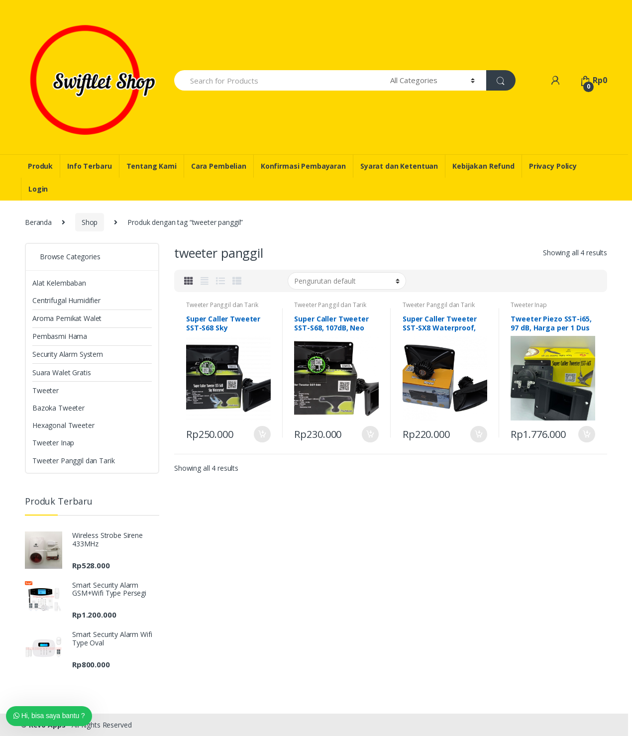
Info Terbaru (89, 166)
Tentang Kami (151, 166)
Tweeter (45, 390)
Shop (90, 222)
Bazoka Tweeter (58, 408)
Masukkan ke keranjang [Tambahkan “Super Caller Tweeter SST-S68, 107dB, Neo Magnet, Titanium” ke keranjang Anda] (370, 434)
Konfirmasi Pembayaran (303, 166)
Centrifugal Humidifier (66, 300)
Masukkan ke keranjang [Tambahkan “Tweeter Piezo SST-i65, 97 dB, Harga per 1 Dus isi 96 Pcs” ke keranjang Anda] (586, 434)
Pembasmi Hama (59, 336)
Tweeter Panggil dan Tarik (222, 305)
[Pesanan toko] (347, 280)
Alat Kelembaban (59, 283)
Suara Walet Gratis (61, 372)
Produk (40, 166)
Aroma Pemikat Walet (67, 318)
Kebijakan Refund (483, 166)
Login (38, 189)
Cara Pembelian (218, 166)
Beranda (38, 222)
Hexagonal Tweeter (63, 425)
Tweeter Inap (528, 305)
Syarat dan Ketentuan (399, 166)
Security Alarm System (67, 354)
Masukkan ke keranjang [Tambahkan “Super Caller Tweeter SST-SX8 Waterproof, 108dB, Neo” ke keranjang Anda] (478, 434)
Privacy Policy (553, 166)
